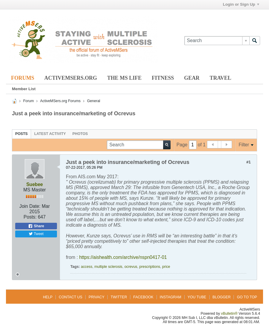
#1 (248, 162)
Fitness (163, 78)
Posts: (30, 216)
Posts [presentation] (21, 134)
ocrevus (130, 267)
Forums (22, 78)
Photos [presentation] (80, 134)
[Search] (216, 40)
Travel (220, 78)
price (166, 267)
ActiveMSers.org (70, 78)
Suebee (34, 184)
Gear (192, 78)
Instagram (170, 297)
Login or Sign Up (241, 4)
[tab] (21, 133)
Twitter (119, 297)
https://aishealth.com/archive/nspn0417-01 (123, 257)
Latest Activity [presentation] (50, 134)
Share (36, 226)
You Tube (197, 297)
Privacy (96, 297)
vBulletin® (229, 313)
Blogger (222, 297)
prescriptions (149, 267)
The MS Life (124, 78)
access (86, 267)
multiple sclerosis (109, 267)
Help (47, 297)
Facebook (143, 297)
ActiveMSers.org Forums (60, 101)
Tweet (36, 234)
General (93, 101)
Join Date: (30, 206)
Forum (28, 101)
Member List (23, 89)
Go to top (247, 297)
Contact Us (70, 297)
